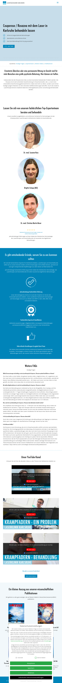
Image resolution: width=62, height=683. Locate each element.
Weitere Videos (39, 63)
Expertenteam (30, 63)
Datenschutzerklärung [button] (31, 681)
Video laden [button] (32, 481)
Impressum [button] (39, 681)
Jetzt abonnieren (31, 576)
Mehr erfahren (31, 478)
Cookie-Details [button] (23, 681)
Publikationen (48, 63)
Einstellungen (47, 641)
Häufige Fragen (20, 63)
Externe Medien (40, 657)
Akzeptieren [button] (31, 663)
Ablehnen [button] (31, 673)
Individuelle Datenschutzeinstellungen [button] (31, 677)
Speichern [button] (31, 668)
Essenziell (19, 657)
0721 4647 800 (8, 46)
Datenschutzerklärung (16, 641)
